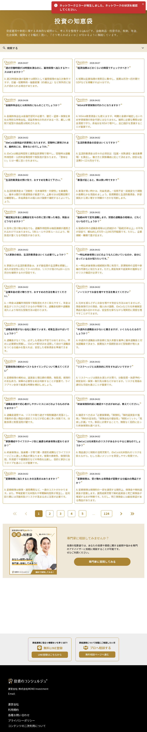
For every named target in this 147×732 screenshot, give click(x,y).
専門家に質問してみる (102, 562)
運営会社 (13, 704)
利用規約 (13, 710)
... (93, 513)
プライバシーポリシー (21, 720)
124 (106, 513)
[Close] (143, 4)
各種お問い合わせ (19, 715)
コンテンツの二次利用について (27, 726)
